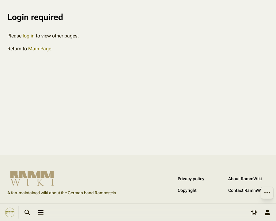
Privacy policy (191, 178)
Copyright (187, 190)
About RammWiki (245, 178)
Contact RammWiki (247, 190)
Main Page (39, 49)
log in (29, 36)
